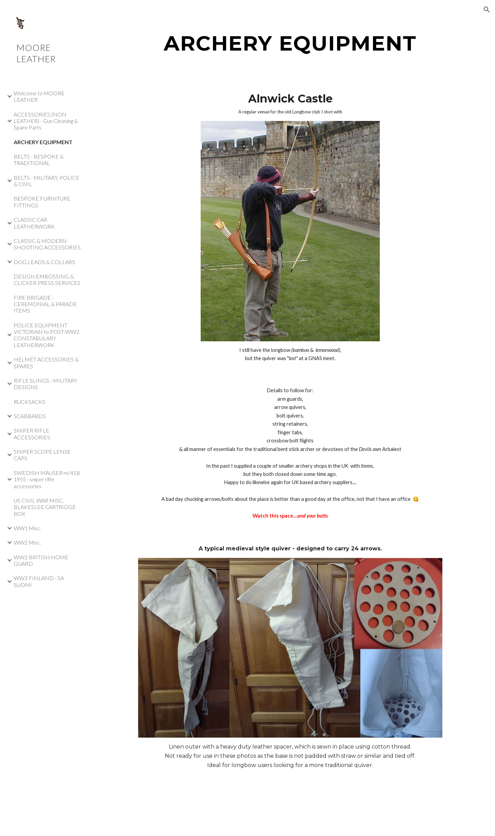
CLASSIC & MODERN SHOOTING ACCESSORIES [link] (47, 243)
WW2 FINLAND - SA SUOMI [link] (39, 581)
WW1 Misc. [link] (27, 528)
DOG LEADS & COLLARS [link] (44, 262)
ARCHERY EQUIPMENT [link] (43, 142)
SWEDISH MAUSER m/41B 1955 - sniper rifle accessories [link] (47, 479)
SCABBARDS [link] (30, 416)
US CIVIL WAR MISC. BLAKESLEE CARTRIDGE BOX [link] (45, 507)
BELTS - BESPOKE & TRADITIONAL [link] (39, 159)
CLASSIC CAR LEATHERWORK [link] (34, 222)
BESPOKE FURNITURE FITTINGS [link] (42, 201)
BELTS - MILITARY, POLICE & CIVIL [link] (46, 180)
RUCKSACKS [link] (29, 401)
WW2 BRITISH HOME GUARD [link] (41, 560)
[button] (487, 9)
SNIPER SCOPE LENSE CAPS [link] (42, 454)
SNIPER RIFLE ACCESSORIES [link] (32, 433)
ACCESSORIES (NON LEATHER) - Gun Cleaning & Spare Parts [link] (46, 121)
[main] (290, 43)
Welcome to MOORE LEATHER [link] (39, 96)
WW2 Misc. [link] (27, 542)
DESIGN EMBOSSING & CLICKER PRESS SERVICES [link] (47, 279)
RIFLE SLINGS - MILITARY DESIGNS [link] (45, 383)
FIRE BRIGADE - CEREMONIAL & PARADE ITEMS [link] (45, 304)
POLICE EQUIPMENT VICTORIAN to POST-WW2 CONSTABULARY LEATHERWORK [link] (46, 335)
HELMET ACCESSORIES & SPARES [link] (46, 362)
